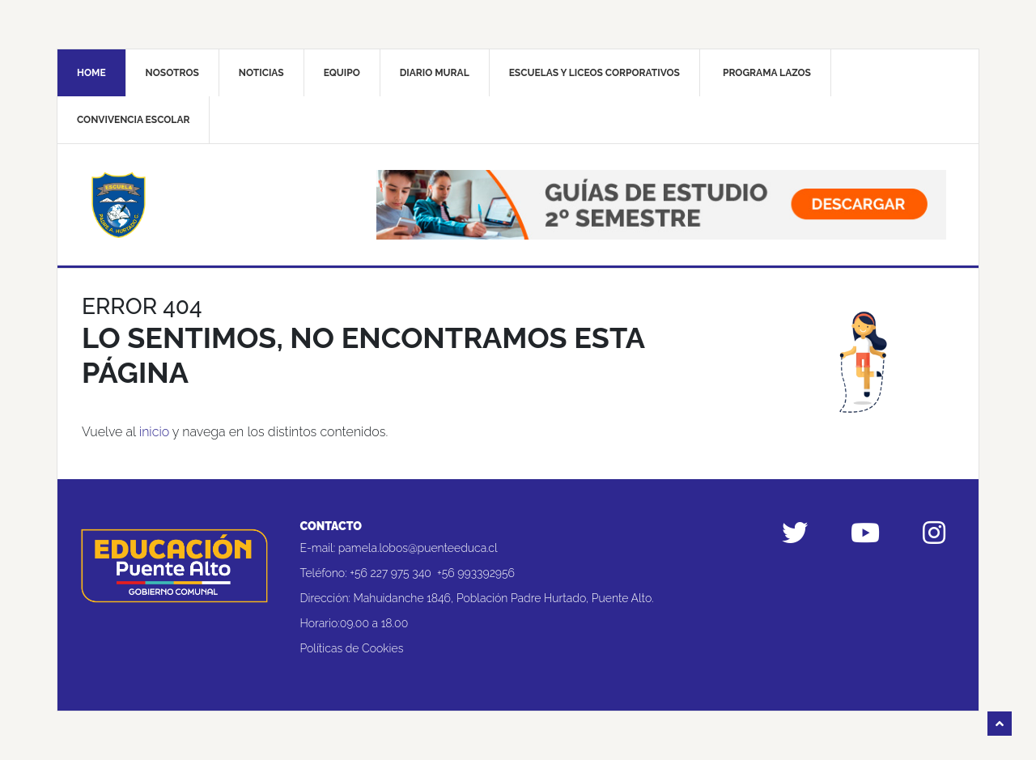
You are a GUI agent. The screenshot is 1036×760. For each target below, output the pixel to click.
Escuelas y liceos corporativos (594, 73)
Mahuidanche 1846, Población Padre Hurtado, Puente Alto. (504, 598)
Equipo (342, 73)
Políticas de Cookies (352, 648)
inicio (154, 431)
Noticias (261, 73)
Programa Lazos (767, 73)
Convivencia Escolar (133, 119)
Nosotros (172, 73)
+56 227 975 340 (390, 573)
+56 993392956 (476, 573)
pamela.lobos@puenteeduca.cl (418, 547)
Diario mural (434, 73)
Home (91, 73)
